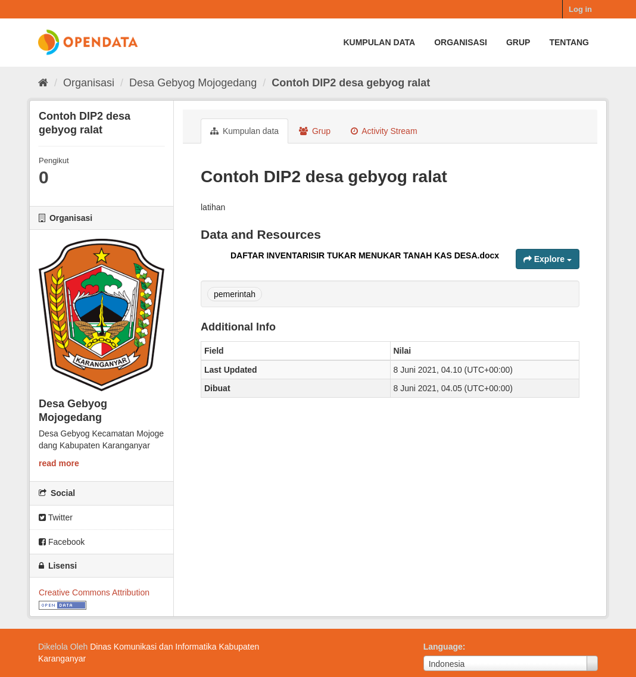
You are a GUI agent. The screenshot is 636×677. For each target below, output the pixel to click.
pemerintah (234, 294)
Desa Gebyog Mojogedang (193, 83)
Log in (580, 9)
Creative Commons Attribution (94, 592)
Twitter (56, 517)
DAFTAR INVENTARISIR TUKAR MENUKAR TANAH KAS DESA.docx (364, 255)
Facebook (62, 542)
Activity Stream (384, 131)
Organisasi (460, 42)
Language (443, 646)
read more (59, 463)
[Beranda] (43, 83)
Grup (518, 42)
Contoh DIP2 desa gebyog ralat (351, 83)
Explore (547, 259)
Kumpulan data (379, 42)
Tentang (569, 42)
